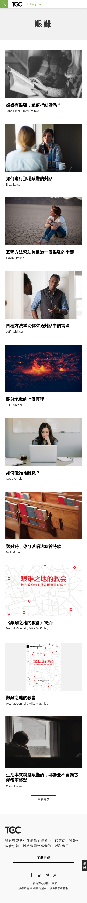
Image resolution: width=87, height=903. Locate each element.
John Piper (13, 111)
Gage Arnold (14, 478)
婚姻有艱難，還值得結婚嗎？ (33, 105)
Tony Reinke (31, 111)
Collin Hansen (15, 786)
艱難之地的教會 (21, 697)
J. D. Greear (14, 405)
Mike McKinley (38, 628)
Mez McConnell (16, 628)
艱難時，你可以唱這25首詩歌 (33, 546)
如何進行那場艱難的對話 (29, 178)
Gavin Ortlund (15, 258)
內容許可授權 (41, 883)
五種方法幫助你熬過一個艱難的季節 (40, 252)
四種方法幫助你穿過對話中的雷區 (38, 325)
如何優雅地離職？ (23, 473)
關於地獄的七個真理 (25, 399)
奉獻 (54, 883)
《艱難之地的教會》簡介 (29, 622)
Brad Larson (14, 184)
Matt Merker (14, 552)
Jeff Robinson (15, 331)
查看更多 (43, 799)
